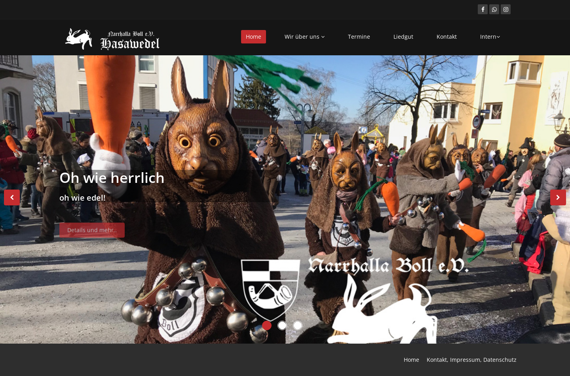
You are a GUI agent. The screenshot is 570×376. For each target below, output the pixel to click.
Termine (359, 36)
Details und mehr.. (92, 232)
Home (253, 36)
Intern (490, 36)
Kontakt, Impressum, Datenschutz (472, 359)
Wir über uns (305, 36)
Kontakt (447, 36)
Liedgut (403, 36)
